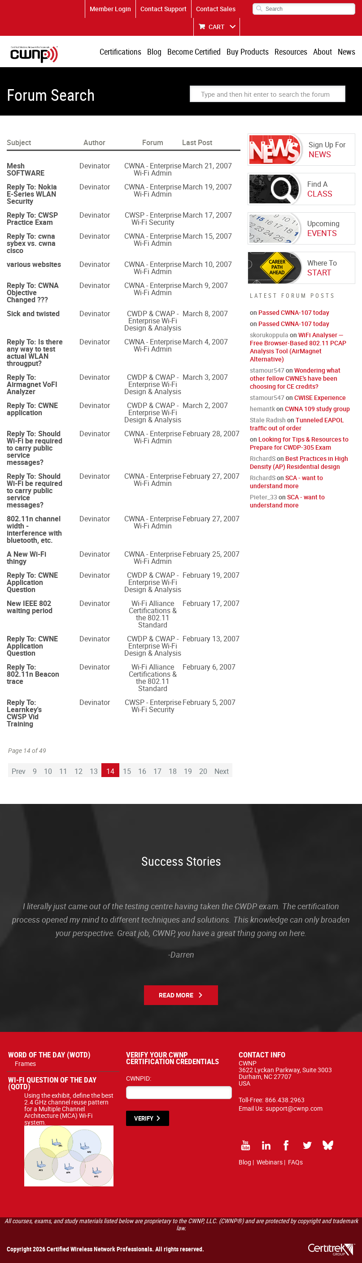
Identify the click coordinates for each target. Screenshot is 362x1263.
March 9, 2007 (205, 285)
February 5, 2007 (209, 702)
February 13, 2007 (211, 639)
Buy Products (248, 51)
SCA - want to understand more (286, 481)
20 (203, 771)
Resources (291, 51)
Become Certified (194, 51)
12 (78, 771)
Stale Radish (268, 420)
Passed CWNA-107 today (293, 312)
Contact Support (163, 8)
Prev (19, 771)
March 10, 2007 (207, 264)
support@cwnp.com (294, 1108)
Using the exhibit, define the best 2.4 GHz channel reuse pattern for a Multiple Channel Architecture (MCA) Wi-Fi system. (68, 1112)
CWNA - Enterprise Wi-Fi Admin (152, 169)
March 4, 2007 (205, 342)
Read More (176, 995)
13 (94, 771)
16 (142, 771)
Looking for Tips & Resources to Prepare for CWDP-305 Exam (299, 443)
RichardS (262, 458)
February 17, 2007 (211, 603)
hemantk (262, 408)
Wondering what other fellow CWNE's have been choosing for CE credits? (295, 378)
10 (48, 771)
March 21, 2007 (207, 166)
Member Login (110, 8)
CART (217, 26)
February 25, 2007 (211, 554)
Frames (25, 1063)
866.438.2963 (285, 1099)
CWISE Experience (320, 397)
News (346, 51)
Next (221, 771)
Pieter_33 (263, 497)
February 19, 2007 (211, 575)
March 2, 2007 (205, 405)
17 (157, 771)
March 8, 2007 (205, 313)
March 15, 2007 (207, 236)
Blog (154, 51)
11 (63, 771)
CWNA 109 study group (317, 408)
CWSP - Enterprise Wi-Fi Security (153, 218)
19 (188, 771)
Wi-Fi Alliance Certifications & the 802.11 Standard (153, 614)
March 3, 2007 (205, 377)
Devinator (94, 166)
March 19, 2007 (207, 187)
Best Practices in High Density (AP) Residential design (299, 462)
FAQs (295, 1162)
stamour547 (267, 370)
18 (173, 771)
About (322, 51)
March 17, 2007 (207, 215)
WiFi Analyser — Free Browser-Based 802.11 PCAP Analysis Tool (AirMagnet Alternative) (298, 347)
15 (127, 771)
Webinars (270, 1162)
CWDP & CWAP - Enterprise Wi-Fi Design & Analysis (152, 321)
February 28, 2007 (211, 433)
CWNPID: (138, 1078)
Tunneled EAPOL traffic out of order (297, 424)
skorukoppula (269, 335)
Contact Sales (216, 8)
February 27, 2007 (211, 476)
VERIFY (143, 1118)
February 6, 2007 (209, 667)
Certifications (120, 51)
